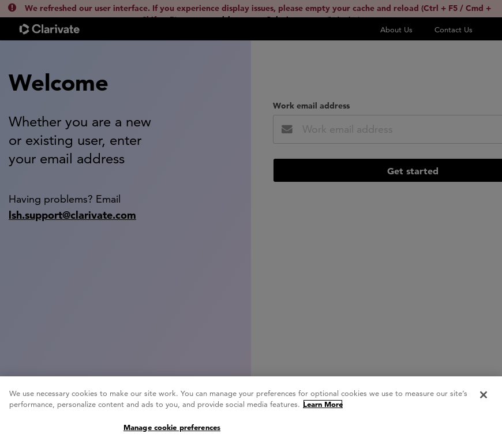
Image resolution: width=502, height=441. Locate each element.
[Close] (483, 397)
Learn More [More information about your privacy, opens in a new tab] (323, 407)
